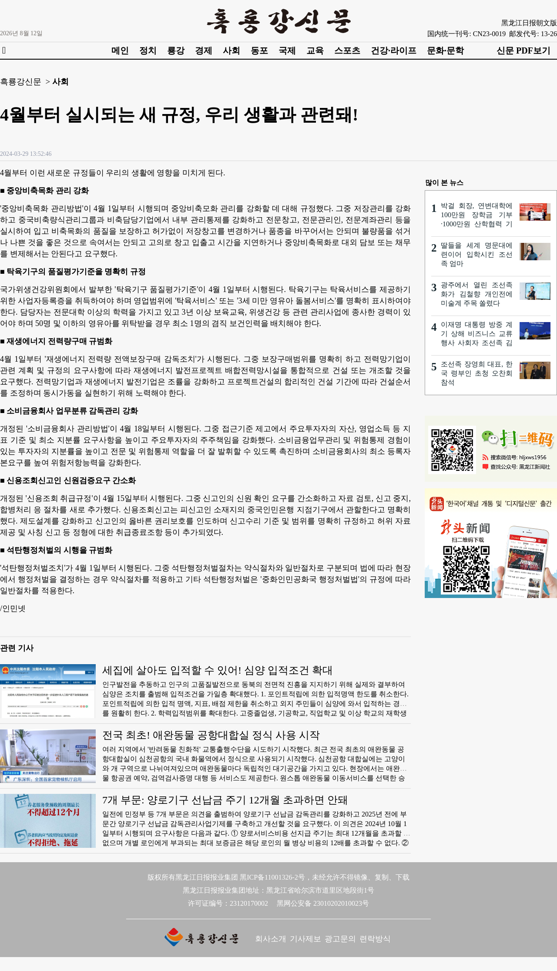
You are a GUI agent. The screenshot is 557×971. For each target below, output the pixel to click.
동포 (259, 50)
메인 (120, 50)
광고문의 (340, 938)
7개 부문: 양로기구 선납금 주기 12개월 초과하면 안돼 (225, 800)
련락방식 (375, 938)
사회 (231, 50)
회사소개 (270, 938)
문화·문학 (445, 50)
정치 (148, 50)
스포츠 (347, 50)
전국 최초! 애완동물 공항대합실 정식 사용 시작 (211, 735)
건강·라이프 (393, 50)
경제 (203, 50)
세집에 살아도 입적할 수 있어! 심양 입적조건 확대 (217, 670)
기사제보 (305, 938)
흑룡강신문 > (25, 81)
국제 (287, 50)
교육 (315, 50)
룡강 (176, 50)
